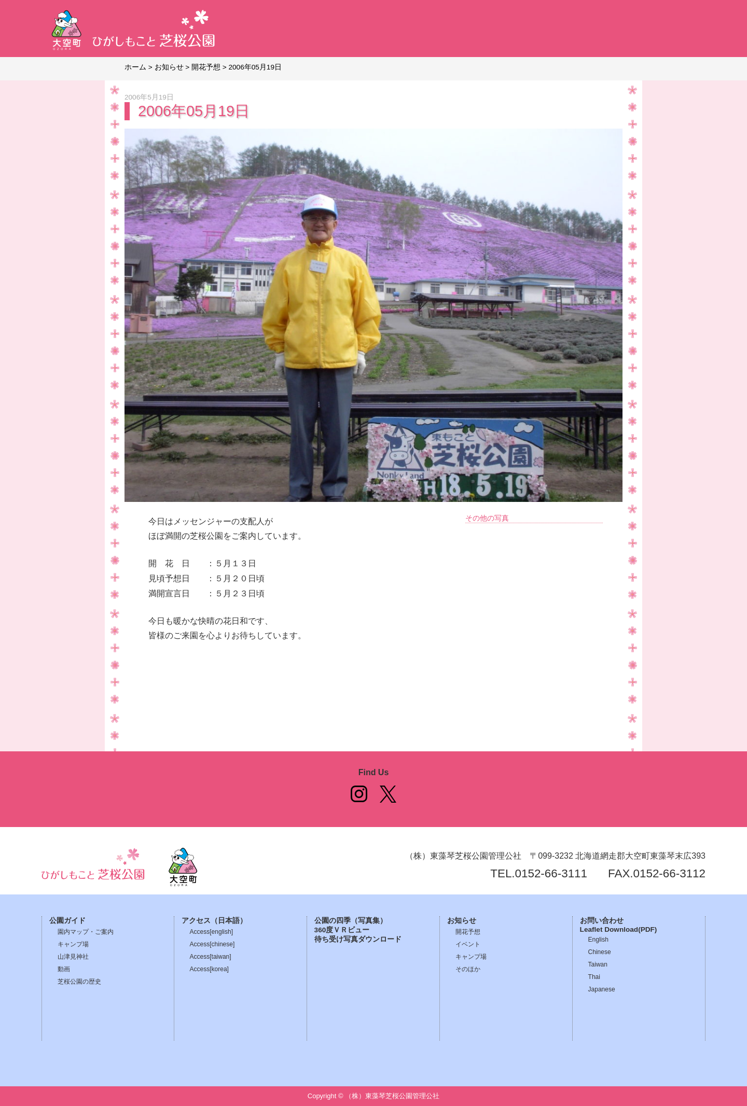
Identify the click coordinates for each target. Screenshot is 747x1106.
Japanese (601, 989)
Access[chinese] (212, 944)
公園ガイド (67, 921)
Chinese (599, 952)
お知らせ (461, 921)
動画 (64, 969)
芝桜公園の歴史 (79, 981)
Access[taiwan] (210, 956)
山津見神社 (73, 956)
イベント (467, 944)
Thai (594, 977)
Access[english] (211, 931)
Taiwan (597, 964)
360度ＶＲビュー (342, 930)
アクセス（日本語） (214, 921)
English (598, 939)
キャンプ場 (73, 944)
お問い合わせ (602, 921)
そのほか (467, 969)
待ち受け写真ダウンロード (358, 939)
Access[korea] (209, 969)
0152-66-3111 (551, 873)
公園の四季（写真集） (350, 921)
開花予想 (467, 931)
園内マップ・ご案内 (86, 931)
